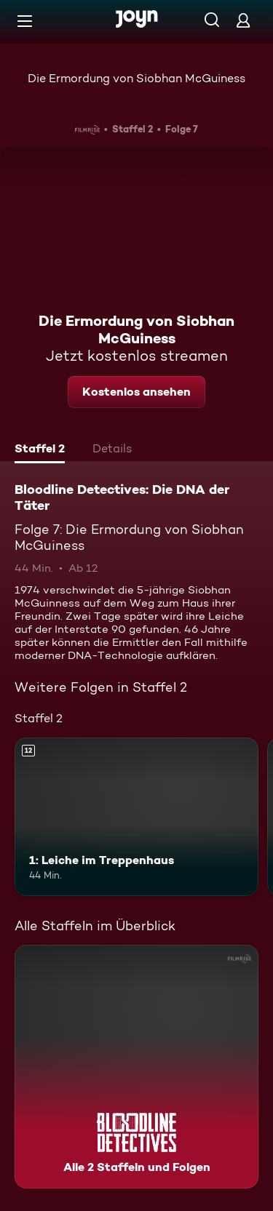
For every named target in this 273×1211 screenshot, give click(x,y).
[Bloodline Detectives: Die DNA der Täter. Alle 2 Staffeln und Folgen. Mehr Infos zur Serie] (136, 1066)
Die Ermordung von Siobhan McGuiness (136, 78)
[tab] (40, 450)
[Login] (243, 20)
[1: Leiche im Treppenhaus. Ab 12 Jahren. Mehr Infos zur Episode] (136, 817)
